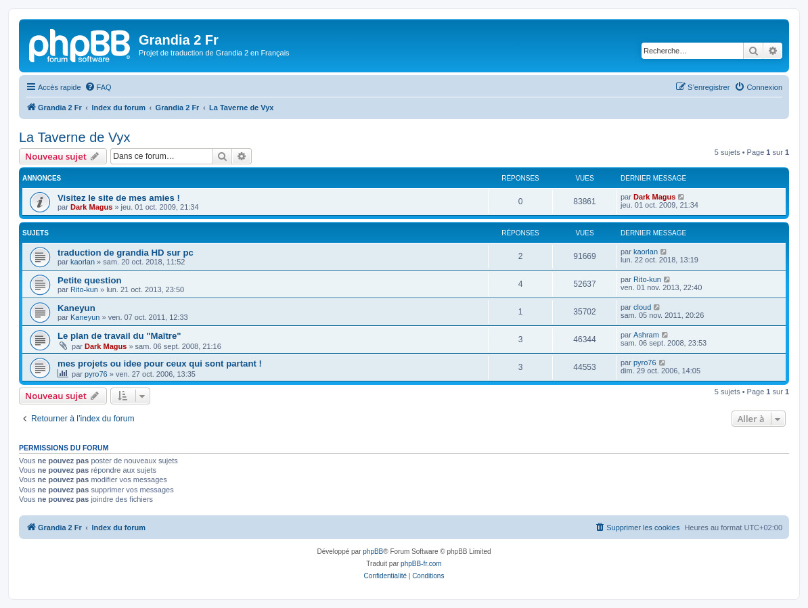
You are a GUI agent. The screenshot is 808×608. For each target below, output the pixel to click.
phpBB (373, 551)
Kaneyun (76, 308)
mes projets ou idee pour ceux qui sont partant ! (160, 363)
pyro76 (96, 374)
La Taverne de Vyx (75, 137)
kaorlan (82, 262)
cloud (642, 307)
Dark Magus (91, 207)
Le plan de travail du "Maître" (119, 336)
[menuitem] (98, 87)
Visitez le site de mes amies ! (119, 198)
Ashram (646, 335)
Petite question (90, 280)
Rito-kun (84, 289)
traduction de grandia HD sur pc (126, 253)
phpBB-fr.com (421, 563)
